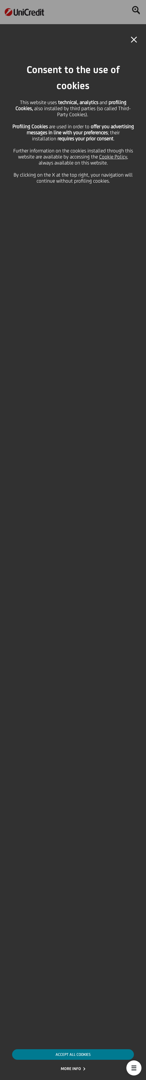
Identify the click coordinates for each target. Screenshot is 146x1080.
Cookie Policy (113, 157)
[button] (133, 1067)
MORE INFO (71, 1068)
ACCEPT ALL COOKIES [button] (73, 1054)
